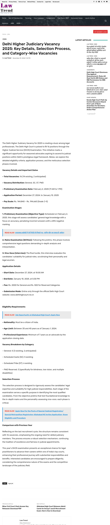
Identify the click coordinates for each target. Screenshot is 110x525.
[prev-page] (3, 518)
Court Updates (91, 97)
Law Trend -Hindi (92, 44)
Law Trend (7, 58)
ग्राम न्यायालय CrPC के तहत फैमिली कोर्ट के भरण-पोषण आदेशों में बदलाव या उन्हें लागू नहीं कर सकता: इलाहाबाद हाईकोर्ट (97, 91)
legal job (10, 453)
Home (4, 34)
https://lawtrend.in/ (25, 493)
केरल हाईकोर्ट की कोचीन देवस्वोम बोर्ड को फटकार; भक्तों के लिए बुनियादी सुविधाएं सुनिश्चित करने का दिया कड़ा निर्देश (96, 49)
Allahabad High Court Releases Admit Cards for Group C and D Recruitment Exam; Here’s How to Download (51, 478)
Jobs (8, 34)
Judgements (91, 69)
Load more (91, 114)
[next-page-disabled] (7, 518)
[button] (105, 20)
